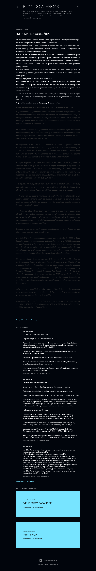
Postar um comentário (25, 481)
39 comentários (38, 507)
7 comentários (37, 538)
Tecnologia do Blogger (48, 560)
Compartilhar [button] (20, 320)
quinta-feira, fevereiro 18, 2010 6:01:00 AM (36, 476)
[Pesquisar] (78, 6)
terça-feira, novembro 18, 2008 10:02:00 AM (36, 373)
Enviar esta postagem (32, 320)
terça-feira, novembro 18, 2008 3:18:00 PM (36, 440)
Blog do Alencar (41, 6)
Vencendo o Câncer (37, 503)
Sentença (30, 534)
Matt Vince (54, 564)
